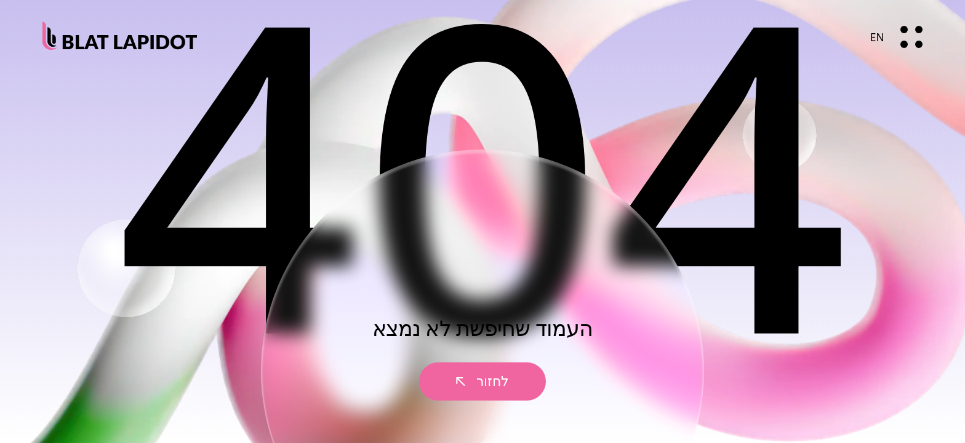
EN (877, 37)
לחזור (482, 381)
